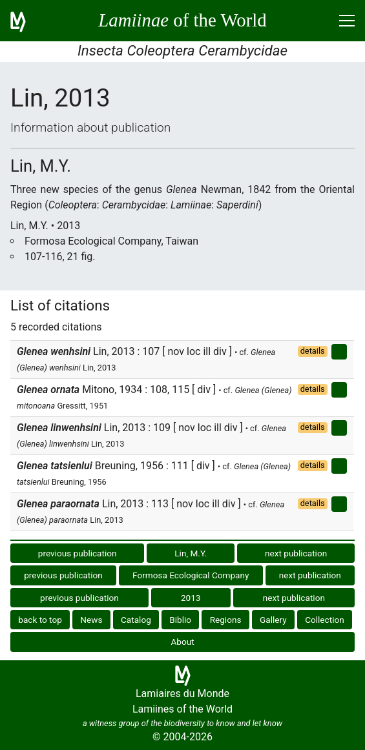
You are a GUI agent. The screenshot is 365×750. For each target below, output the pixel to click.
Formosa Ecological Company (190, 575)
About (182, 641)
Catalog (136, 619)
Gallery (273, 619)
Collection (324, 619)
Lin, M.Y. (190, 553)
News (91, 619)
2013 (191, 598)
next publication (296, 553)
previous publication (77, 553)
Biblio (180, 619)
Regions (226, 619)
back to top (40, 619)
